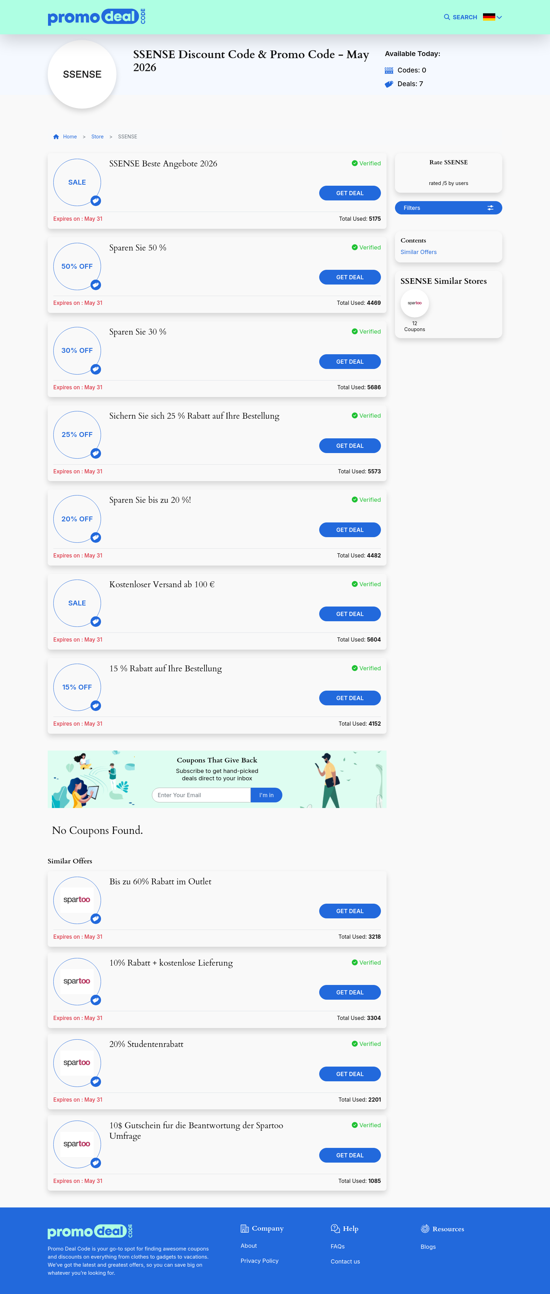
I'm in (267, 795)
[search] (460, 17)
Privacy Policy (260, 1260)
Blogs (428, 1246)
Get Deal (350, 193)
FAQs (338, 1246)
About (249, 1245)
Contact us (346, 1261)
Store (97, 136)
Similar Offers (419, 251)
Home (65, 136)
